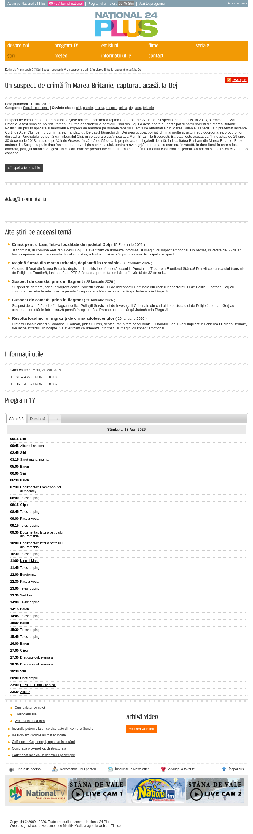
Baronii (25, 466)
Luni (55, 419)
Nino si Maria (29, 561)
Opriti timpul (29, 678)
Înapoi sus (236, 769)
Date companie (237, 3)
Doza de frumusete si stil (38, 685)
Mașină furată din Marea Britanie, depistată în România (65, 262)
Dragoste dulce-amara (36, 657)
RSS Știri (239, 80)
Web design (18, 826)
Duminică (37, 419)
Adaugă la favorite (181, 769)
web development (44, 826)
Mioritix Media (73, 826)
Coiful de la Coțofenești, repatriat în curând (43, 742)
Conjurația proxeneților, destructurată (39, 748)
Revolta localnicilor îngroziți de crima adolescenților (63, 318)
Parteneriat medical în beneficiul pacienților (43, 755)
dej (131, 108)
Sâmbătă (16, 419)
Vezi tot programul (152, 4)
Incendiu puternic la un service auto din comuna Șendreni (54, 729)
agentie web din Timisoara (106, 826)
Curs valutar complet (30, 708)
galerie (88, 108)
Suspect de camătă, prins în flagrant (47, 281)
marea (99, 108)
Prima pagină (25, 69)
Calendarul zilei (26, 714)
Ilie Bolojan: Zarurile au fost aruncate (39, 735)
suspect (111, 108)
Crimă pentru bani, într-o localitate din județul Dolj (61, 244)
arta (138, 108)
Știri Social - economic (49, 69)
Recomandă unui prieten (78, 769)
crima (123, 108)
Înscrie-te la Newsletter (132, 769)
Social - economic (36, 108)
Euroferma (28, 575)
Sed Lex (26, 595)
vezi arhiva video (141, 729)
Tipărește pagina (28, 769)
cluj (78, 108)
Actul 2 (25, 692)
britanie (148, 108)
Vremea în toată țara (30, 721)
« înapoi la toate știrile (24, 168)
